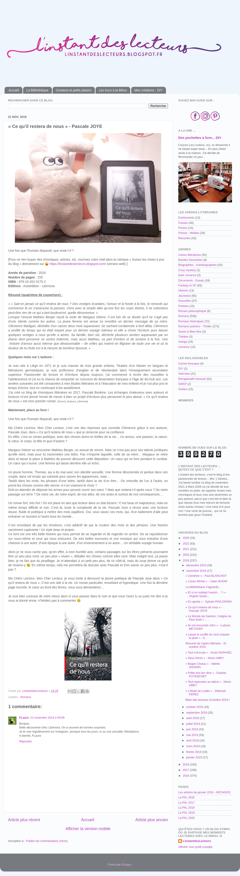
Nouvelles (184, 300)
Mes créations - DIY (148, 90)
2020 (186, 554)
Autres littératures (189, 255)
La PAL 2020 (186, 818)
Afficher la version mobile (88, 828)
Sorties (182, 389)
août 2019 (193, 718)
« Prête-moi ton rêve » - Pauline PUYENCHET (205, 674)
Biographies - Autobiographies (197, 265)
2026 (186, 538)
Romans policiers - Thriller (195, 326)
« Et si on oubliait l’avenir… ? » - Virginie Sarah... (206, 594)
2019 (186, 560)
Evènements (186, 217)
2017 (186, 770)
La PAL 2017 (186, 802)
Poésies (183, 306)
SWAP (182, 384)
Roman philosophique (192, 311)
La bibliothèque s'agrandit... (203, 587)
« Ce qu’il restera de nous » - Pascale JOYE (203, 609)
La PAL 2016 (186, 797)
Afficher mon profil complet (195, 847)
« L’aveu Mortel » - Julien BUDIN (206, 581)
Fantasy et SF (187, 285)
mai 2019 (192, 735)
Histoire (183, 290)
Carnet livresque (188, 363)
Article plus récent (24, 820)
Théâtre (183, 336)
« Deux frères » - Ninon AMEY (204, 658)
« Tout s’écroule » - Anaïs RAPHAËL (208, 652)
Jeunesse (184, 295)
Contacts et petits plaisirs (73, 90)
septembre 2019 (197, 712)
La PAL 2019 (186, 812)
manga (182, 341)
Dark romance (187, 275)
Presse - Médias (188, 233)
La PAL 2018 (186, 807)
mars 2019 (193, 746)
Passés (183, 223)
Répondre (25, 741)
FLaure (24, 717)
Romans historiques (191, 321)
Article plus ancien (151, 820)
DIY (180, 368)
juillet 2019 (193, 723)
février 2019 (194, 752)
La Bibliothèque (37, 90)
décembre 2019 (196, 565)
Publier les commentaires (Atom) (47, 841)
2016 (186, 775)
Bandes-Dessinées (190, 260)
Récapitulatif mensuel (192, 379)
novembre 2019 (196, 570)
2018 (186, 764)
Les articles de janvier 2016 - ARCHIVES (204, 792)
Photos (182, 228)
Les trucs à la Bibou (113, 90)
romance (183, 347)
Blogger (126, 864)
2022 (186, 543)
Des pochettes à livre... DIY (199, 138)
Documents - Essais (191, 280)
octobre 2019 (195, 707)
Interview (184, 373)
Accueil (14, 90)
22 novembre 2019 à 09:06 (47, 717)
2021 (186, 549)
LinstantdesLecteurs (197, 841)
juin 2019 (192, 729)
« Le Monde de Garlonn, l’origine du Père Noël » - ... (208, 618)
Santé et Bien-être (190, 331)
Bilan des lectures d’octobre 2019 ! (207, 699)
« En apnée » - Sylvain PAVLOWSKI (208, 601)
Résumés (184, 238)
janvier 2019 (194, 757)
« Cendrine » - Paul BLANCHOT (206, 575)
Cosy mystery (187, 270)
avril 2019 (193, 740)
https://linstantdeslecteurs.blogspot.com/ (78, 264)
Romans (25, 697)
